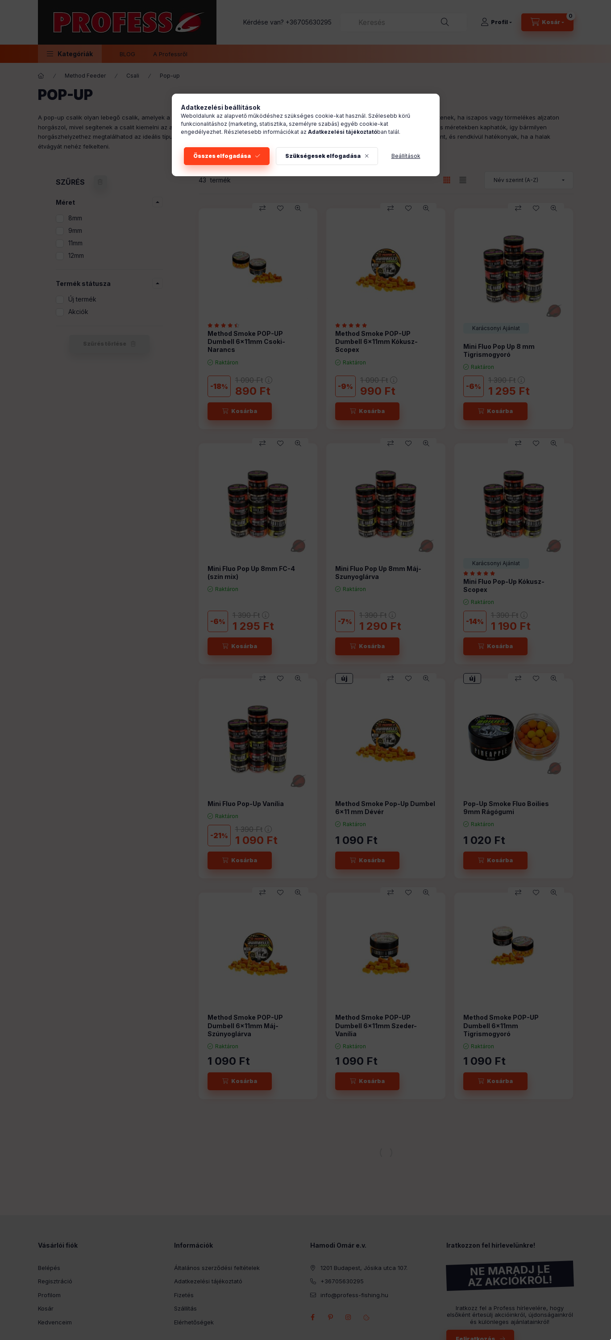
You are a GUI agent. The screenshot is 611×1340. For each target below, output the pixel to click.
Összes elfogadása (222, 156)
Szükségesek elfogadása (323, 156)
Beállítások (405, 156)
